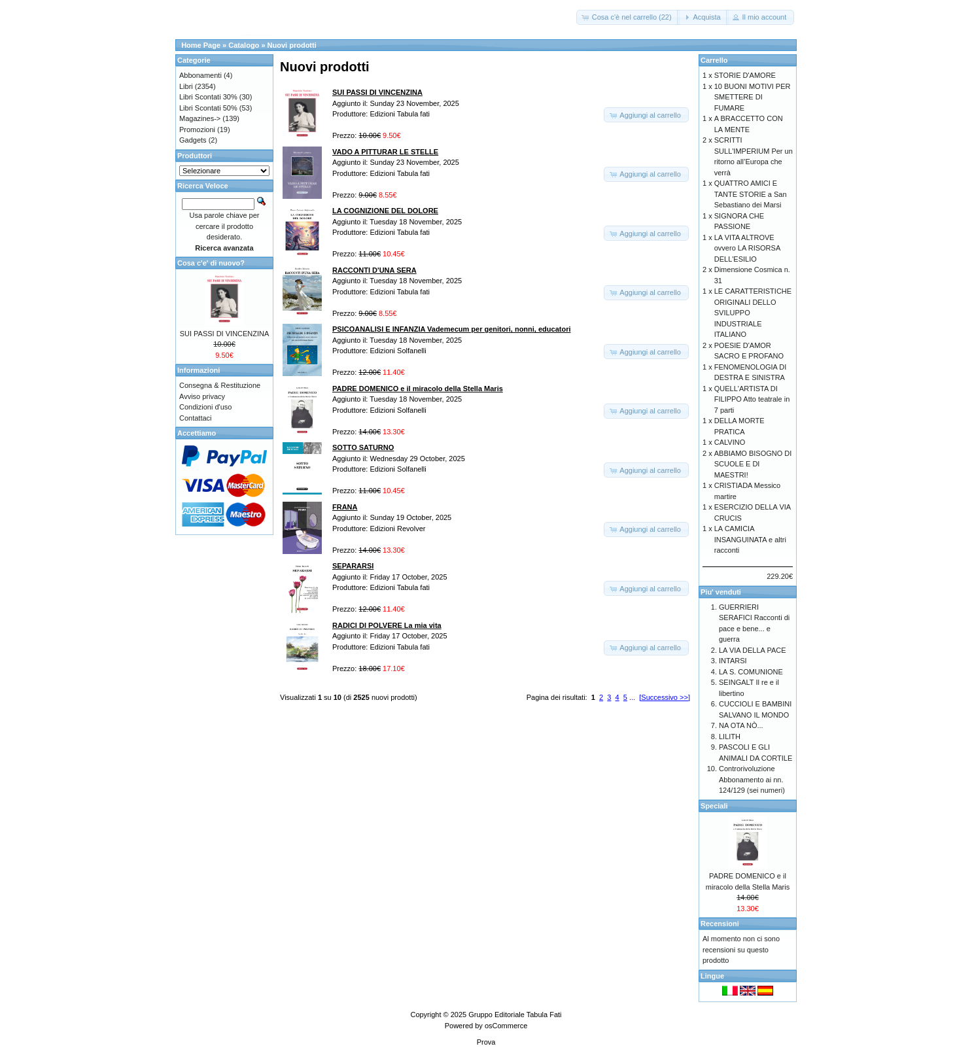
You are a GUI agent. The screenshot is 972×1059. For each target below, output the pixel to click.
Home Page (200, 45)
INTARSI (733, 661)
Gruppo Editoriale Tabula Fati (514, 1014)
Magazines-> (199, 118)
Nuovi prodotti (292, 45)
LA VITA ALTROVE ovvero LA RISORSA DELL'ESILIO (747, 248)
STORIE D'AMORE (745, 75)
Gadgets (193, 140)
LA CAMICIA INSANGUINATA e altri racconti (750, 539)
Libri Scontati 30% (208, 97)
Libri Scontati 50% (208, 108)
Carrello (714, 60)
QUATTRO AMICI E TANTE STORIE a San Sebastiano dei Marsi (750, 194)
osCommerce (506, 1026)
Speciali (714, 806)
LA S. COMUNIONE (751, 672)
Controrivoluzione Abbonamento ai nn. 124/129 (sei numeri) (752, 779)
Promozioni (197, 129)
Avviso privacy (202, 396)
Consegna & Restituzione (219, 385)
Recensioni (720, 924)
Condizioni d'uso (205, 407)
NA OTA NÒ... (741, 725)
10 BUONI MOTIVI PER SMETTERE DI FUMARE (752, 97)
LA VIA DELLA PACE (752, 650)
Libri (186, 86)
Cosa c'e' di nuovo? (211, 263)
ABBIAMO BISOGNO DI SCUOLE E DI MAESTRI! (753, 464)
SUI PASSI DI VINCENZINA (224, 334)
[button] (628, 17)
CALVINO (729, 442)
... (632, 697)
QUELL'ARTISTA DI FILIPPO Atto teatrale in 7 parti (752, 399)
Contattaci (195, 418)
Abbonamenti (200, 75)
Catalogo (243, 45)
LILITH (729, 736)
